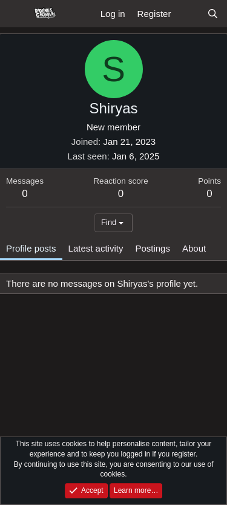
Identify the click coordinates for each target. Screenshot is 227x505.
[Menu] (16, 14)
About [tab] (194, 248)
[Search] (213, 13)
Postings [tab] (152, 248)
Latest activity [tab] (95, 248)
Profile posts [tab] (31, 248)
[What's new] (188, 13)
